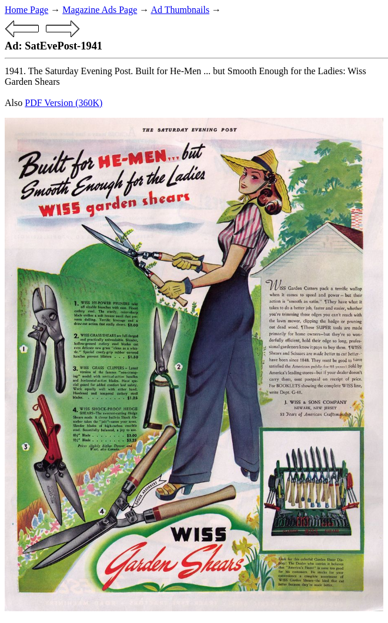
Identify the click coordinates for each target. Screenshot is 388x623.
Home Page (26, 10)
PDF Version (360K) (63, 103)
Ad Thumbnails (179, 10)
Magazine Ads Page (99, 10)
